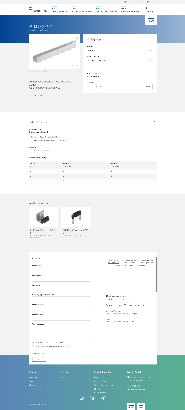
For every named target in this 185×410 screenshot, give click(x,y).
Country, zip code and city (43, 295)
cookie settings (113, 262)
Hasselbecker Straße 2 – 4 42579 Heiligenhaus (119, 297)
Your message (38, 324)
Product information (38, 122)
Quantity (90, 82)
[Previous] (73, 66)
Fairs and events (35, 385)
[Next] (77, 66)
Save (148, 86)
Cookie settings (100, 392)
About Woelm (34, 377)
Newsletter (65, 377)
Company (36, 285)
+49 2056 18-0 (115, 305)
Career (31, 381)
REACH (97, 389)
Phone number (38, 304)
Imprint (97, 377)
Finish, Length (93, 56)
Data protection (100, 381)
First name (36, 265)
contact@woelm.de (135, 305)
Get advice (39, 95)
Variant (90, 46)
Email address (38, 314)
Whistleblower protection (103, 385)
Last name (36, 275)
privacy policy (60, 342)
